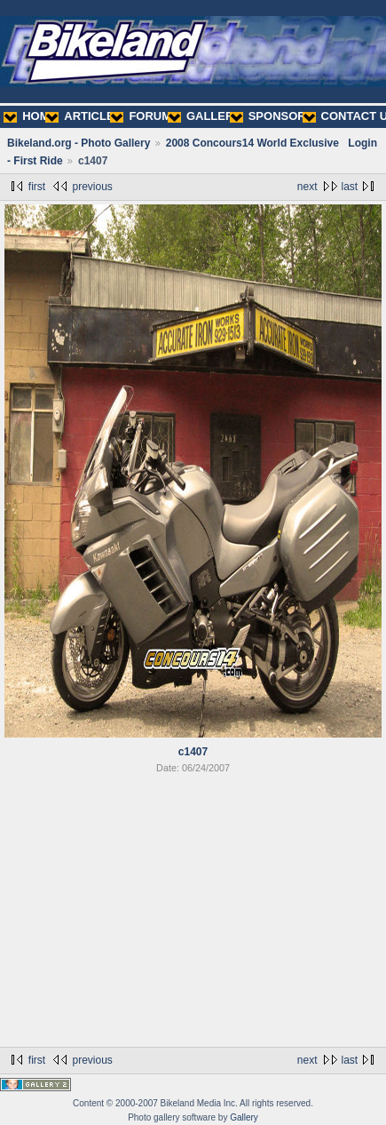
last (350, 186)
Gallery (244, 1117)
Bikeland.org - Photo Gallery (78, 143)
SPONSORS (272, 116)
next (307, 186)
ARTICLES (83, 116)
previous (92, 186)
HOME (30, 116)
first (36, 186)
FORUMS (144, 116)
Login (362, 143)
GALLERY (204, 116)
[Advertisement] (193, 913)
